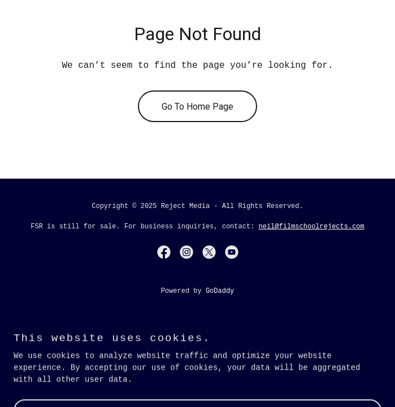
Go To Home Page (197, 106)
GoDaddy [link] (220, 291)
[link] (164, 252)
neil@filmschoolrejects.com (311, 227)
